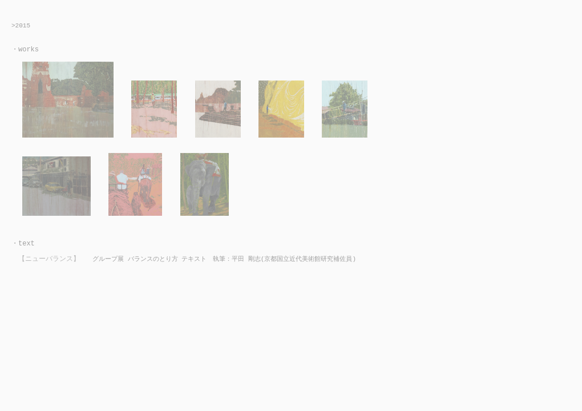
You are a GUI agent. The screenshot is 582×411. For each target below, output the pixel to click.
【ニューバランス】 (49, 259)
